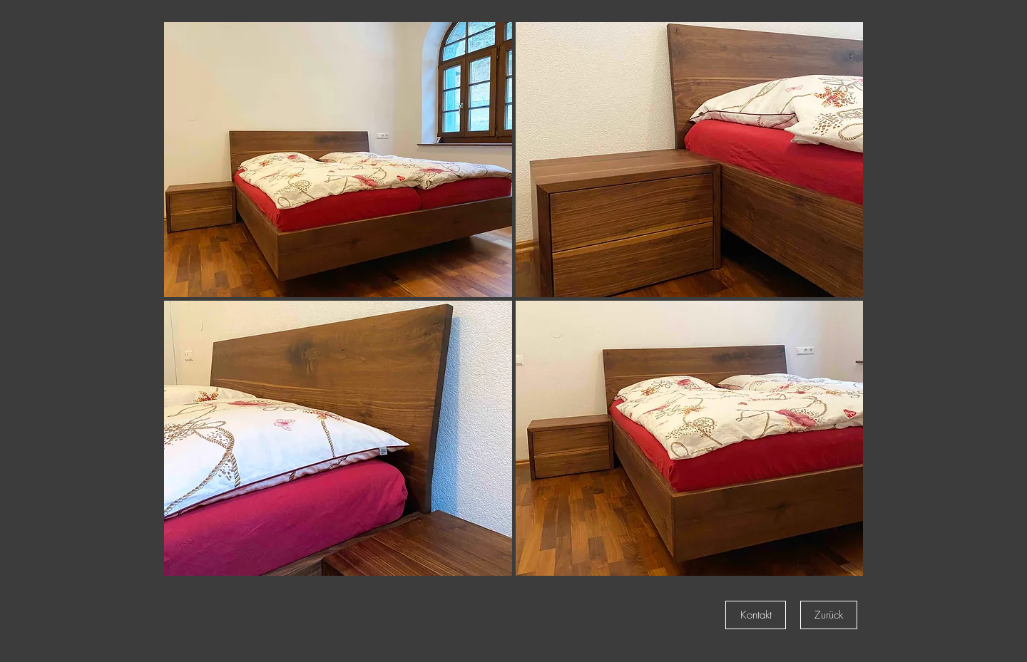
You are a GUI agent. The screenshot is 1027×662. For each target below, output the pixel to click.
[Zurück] (828, 615)
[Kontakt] (755, 615)
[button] (338, 159)
